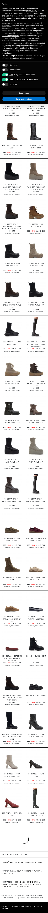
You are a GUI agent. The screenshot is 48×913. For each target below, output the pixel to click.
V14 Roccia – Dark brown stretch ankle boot (12, 305)
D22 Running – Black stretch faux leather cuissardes (36, 344)
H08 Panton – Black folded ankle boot (36, 736)
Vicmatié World (8, 862)
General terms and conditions (14, 884)
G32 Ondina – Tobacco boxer (12, 579)
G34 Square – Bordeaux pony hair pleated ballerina (12, 658)
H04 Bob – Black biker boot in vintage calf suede (12, 737)
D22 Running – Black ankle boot (12, 343)
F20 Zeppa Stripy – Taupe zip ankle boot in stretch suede (36, 187)
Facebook (14, 906)
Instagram (25, 906)
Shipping (27, 871)
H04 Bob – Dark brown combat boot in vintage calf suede (12, 698)
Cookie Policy (23, 887)
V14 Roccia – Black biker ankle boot (12, 265)
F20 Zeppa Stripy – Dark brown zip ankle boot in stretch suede (12, 226)
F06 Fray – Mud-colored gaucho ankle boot (36, 422)
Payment (37, 871)
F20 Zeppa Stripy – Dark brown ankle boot (12, 500)
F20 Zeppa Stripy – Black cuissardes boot (36, 500)
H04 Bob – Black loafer (36, 696)
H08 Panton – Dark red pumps (12, 814)
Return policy (8, 873)
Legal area (34, 884)
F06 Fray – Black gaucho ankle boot (12, 422)
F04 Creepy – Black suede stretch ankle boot (12, 109)
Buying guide (32, 882)
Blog (40, 862)
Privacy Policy (8, 887)
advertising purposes (10, 36)
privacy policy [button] (31, 11)
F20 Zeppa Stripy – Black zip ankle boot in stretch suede (12, 187)
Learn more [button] (24, 93)
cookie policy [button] (10, 21)
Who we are (20, 882)
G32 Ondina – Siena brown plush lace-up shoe (12, 619)
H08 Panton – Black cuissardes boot (36, 814)
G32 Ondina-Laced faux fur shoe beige (36, 579)
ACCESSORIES (30, 862)
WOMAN (20, 862)
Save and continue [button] (24, 99)
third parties (6, 26)
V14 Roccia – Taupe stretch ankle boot (36, 265)
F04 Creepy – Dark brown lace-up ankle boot (36, 384)
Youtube (5, 909)
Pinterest (36, 906)
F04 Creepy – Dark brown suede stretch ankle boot (36, 109)
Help (19, 871)
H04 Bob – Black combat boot (36, 657)
